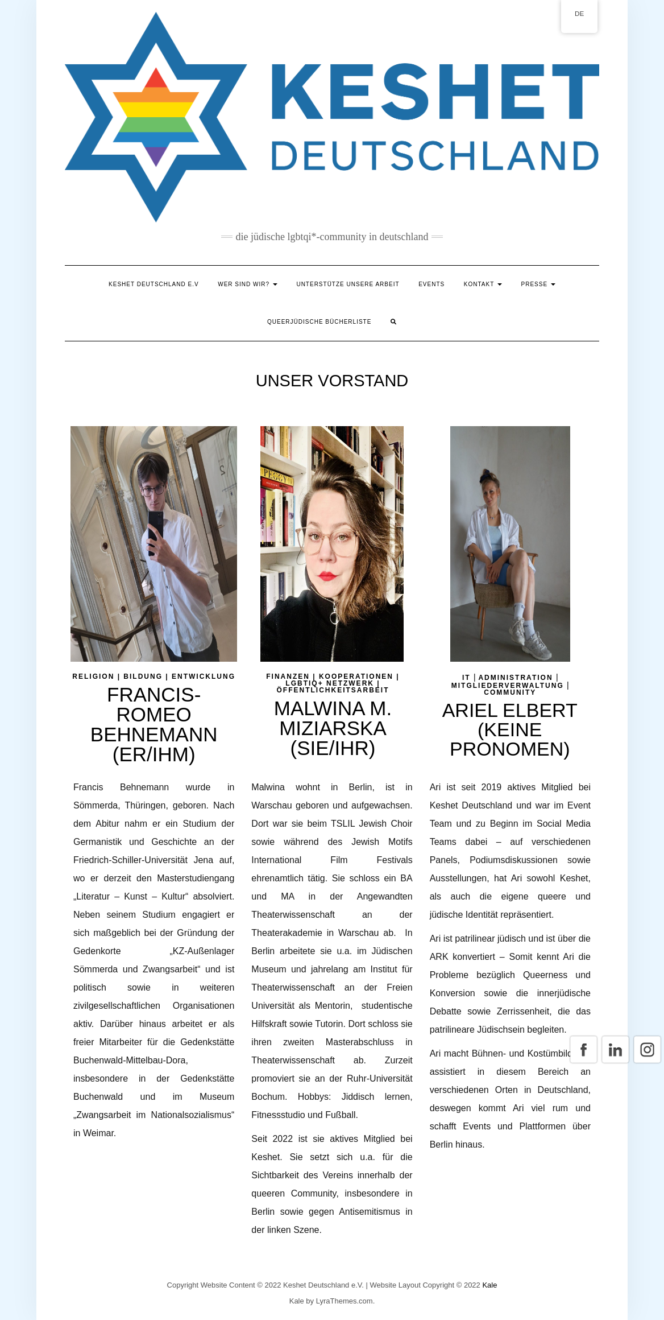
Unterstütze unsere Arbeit (347, 284)
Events (431, 284)
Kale (489, 1285)
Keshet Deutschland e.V (154, 284)
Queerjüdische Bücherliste (319, 322)
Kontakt (483, 284)
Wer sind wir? (247, 284)
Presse (538, 284)
